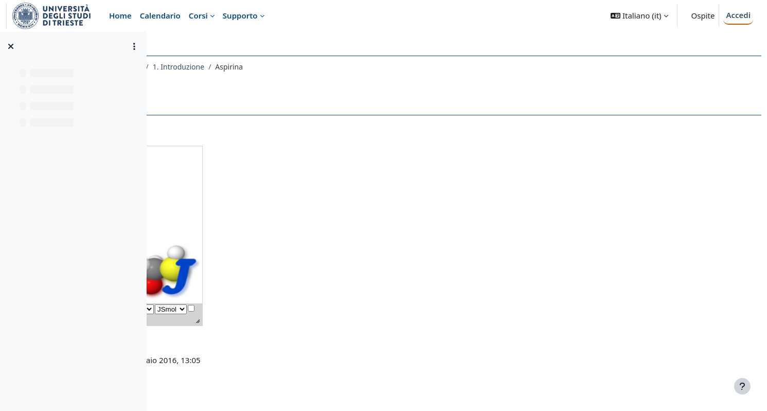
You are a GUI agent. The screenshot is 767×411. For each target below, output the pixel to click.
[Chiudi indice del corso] (11, 46)
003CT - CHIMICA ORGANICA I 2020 (226, 67)
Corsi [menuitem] (198, 15)
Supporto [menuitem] (240, 15)
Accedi (738, 15)
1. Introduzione (322, 67)
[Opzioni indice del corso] (134, 46)
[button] (639, 15)
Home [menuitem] (120, 15)
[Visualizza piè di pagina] (742, 386)
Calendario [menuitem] (160, 15)
